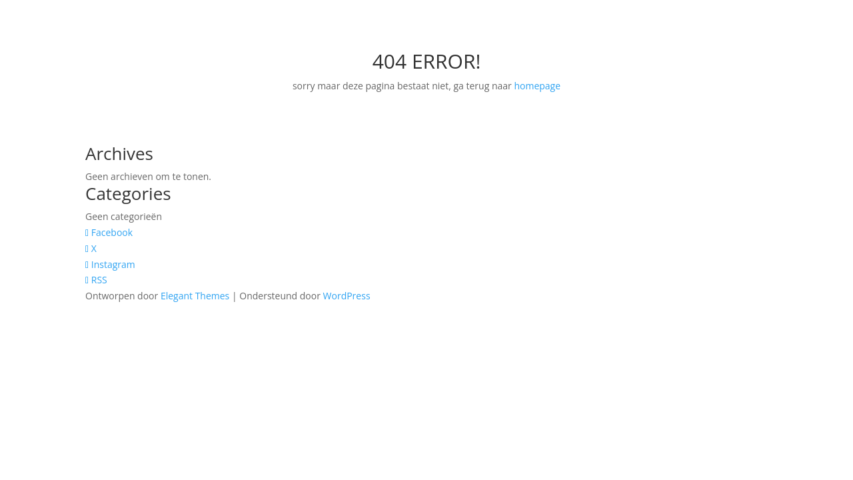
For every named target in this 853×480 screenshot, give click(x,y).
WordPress (347, 295)
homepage (537, 85)
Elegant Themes (195, 295)
